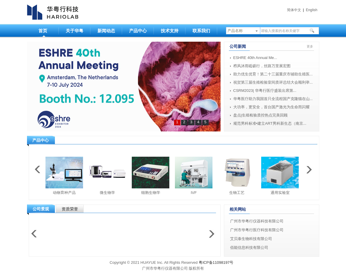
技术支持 (169, 30)
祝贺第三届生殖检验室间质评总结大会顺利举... (273, 82)
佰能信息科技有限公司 (249, 247)
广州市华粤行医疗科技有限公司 (256, 230)
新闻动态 (106, 30)
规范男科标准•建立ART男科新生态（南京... (269, 123)
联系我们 (201, 30)
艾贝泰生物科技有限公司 (251, 239)
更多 (310, 46)
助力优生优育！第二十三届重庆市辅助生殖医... (273, 74)
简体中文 (294, 10)
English (311, 10)
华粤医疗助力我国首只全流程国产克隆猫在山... (273, 99)
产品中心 (138, 30)
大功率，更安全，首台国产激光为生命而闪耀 (271, 107)
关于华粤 (74, 30)
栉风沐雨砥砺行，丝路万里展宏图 (262, 66)
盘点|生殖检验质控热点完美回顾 (260, 115)
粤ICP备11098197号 (216, 262)
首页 (42, 30)
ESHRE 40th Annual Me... (255, 57)
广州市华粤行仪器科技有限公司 (256, 221)
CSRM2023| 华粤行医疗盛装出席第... (264, 90)
